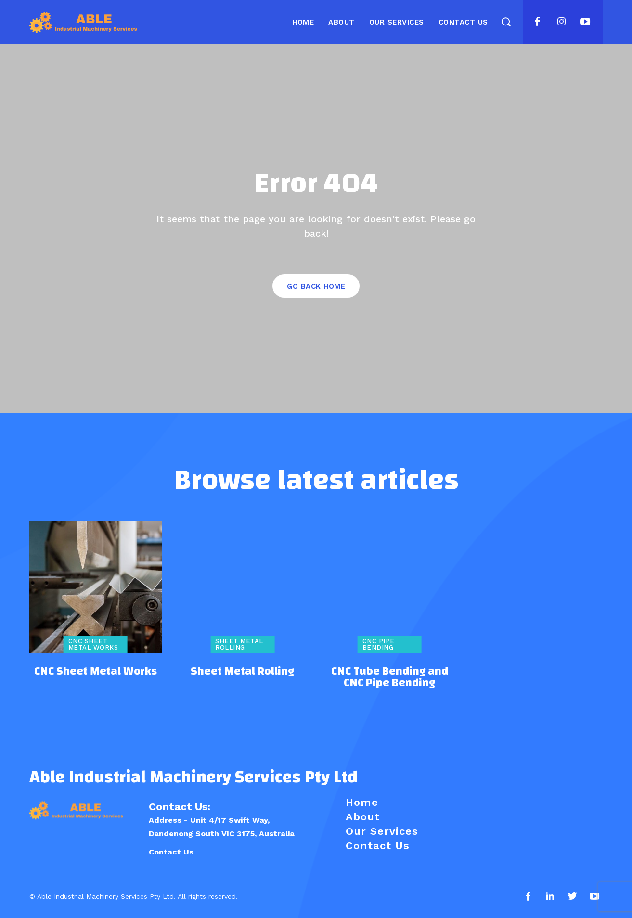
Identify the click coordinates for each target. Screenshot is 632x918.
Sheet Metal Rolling (239, 644)
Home (362, 803)
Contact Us (171, 852)
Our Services (382, 832)
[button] (506, 21)
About (363, 817)
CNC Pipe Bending (378, 644)
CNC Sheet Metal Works (93, 644)
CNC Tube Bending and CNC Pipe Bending (389, 677)
